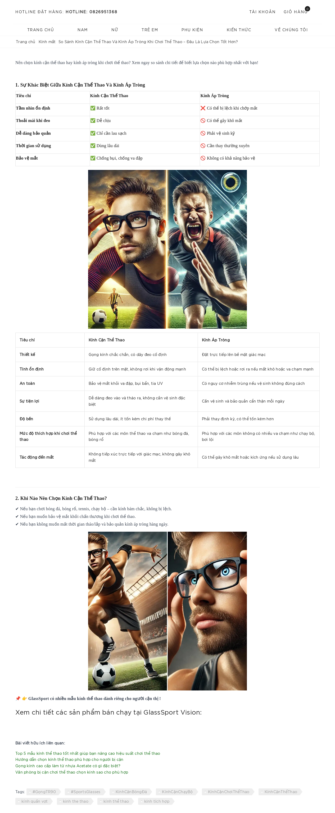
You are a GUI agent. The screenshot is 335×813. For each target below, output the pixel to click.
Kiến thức (239, 29)
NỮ (114, 29)
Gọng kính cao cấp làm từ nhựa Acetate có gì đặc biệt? (67, 765)
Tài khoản (262, 11)
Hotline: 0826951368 (91, 11)
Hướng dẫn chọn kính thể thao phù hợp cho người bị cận (69, 759)
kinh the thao (75, 801)
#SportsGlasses (86, 791)
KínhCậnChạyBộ (177, 791)
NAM (83, 29)
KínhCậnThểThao (281, 791)
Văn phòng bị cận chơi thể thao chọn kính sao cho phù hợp (71, 772)
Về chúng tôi (291, 29)
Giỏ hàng (297, 11)
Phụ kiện (192, 29)
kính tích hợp (156, 801)
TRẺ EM (150, 29)
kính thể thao (116, 801)
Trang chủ (40, 29)
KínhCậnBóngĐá (131, 791)
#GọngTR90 (44, 791)
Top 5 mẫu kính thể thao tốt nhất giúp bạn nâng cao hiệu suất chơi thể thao (87, 753)
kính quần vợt (34, 801)
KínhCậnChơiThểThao (229, 791)
